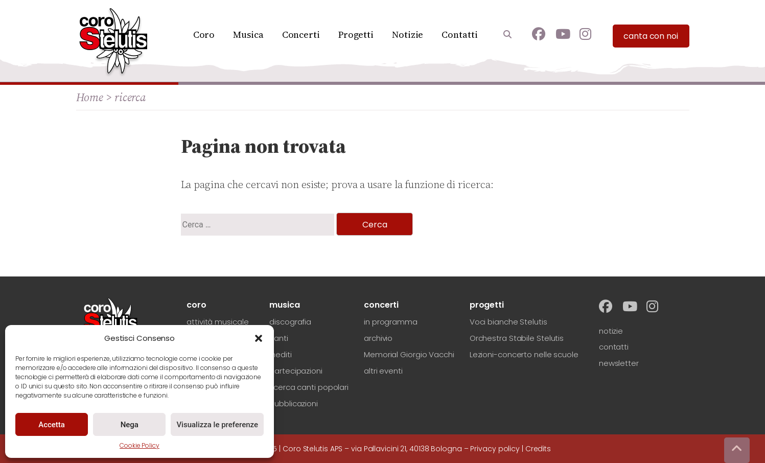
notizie (611, 331)
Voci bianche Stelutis (508, 321)
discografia (290, 321)
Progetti (356, 34)
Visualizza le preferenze (217, 424)
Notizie (407, 34)
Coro (204, 34)
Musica (248, 34)
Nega (129, 424)
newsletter (619, 363)
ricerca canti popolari (309, 387)
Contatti (459, 34)
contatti (614, 346)
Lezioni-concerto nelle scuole (524, 354)
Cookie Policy (139, 445)
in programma (391, 321)
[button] (258, 338)
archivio (378, 338)
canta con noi (650, 36)
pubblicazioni (293, 403)
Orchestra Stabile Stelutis (517, 338)
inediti (280, 354)
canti (278, 338)
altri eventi (383, 370)
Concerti (301, 34)
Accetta (51, 424)
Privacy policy (495, 449)
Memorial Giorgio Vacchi (409, 354)
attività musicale (217, 321)
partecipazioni (295, 370)
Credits (538, 449)
